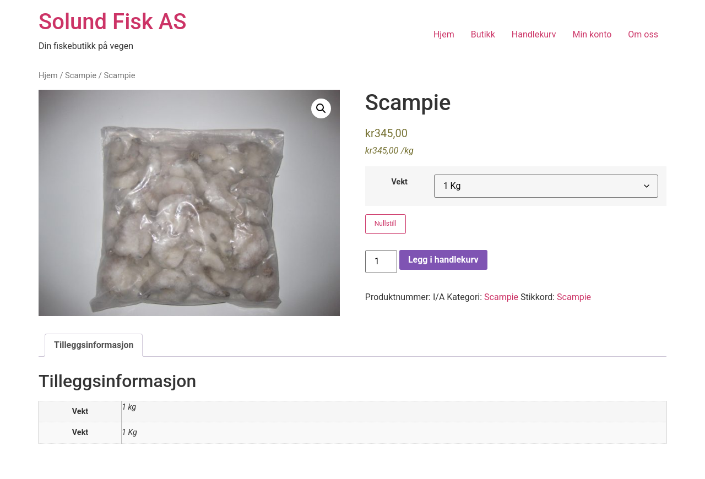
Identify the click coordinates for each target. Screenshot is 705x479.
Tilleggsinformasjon (93, 345)
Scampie (80, 75)
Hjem (443, 34)
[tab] (94, 345)
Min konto (591, 34)
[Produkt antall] (381, 261)
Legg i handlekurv (443, 259)
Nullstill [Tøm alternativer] (386, 223)
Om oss (643, 34)
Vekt (400, 182)
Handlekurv (534, 34)
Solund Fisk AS (112, 22)
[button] (321, 108)
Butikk (483, 34)
